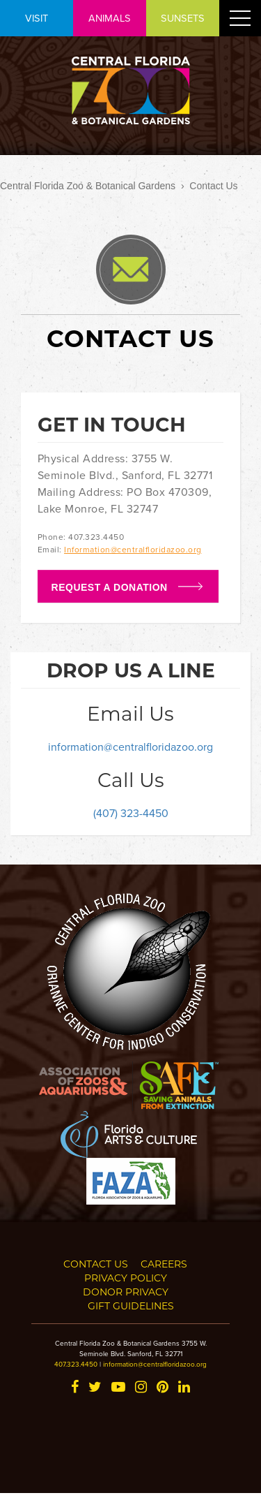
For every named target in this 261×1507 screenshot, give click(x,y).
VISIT (36, 17)
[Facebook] (75, 1388)
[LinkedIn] (184, 1388)
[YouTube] (118, 1388)
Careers (164, 1263)
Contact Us (95, 1263)
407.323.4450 (75, 1364)
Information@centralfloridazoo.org (133, 549)
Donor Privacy (125, 1291)
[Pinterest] (162, 1388)
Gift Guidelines (131, 1305)
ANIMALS (109, 17)
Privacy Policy (125, 1277)
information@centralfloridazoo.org (130, 746)
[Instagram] (141, 1388)
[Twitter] (95, 1388)
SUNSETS (183, 17)
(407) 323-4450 (130, 813)
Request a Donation (110, 587)
